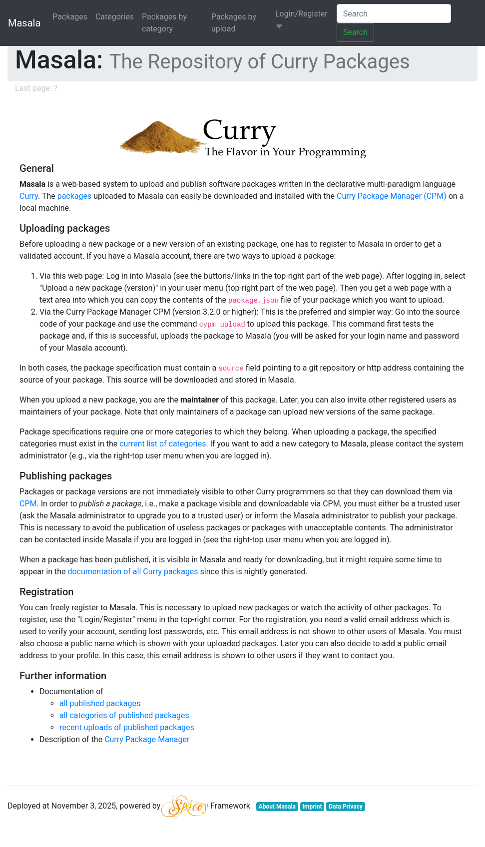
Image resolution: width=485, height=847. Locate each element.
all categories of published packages (124, 715)
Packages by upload (233, 22)
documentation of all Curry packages (132, 571)
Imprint (312, 806)
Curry (28, 196)
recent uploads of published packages (126, 727)
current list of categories (162, 443)
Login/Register (301, 19)
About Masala (277, 806)
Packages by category (164, 22)
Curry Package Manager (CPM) (392, 196)
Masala (24, 23)
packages (74, 196)
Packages (69, 16)
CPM (27, 503)
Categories (114, 16)
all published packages (99, 703)
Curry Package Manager (146, 739)
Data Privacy (346, 806)
